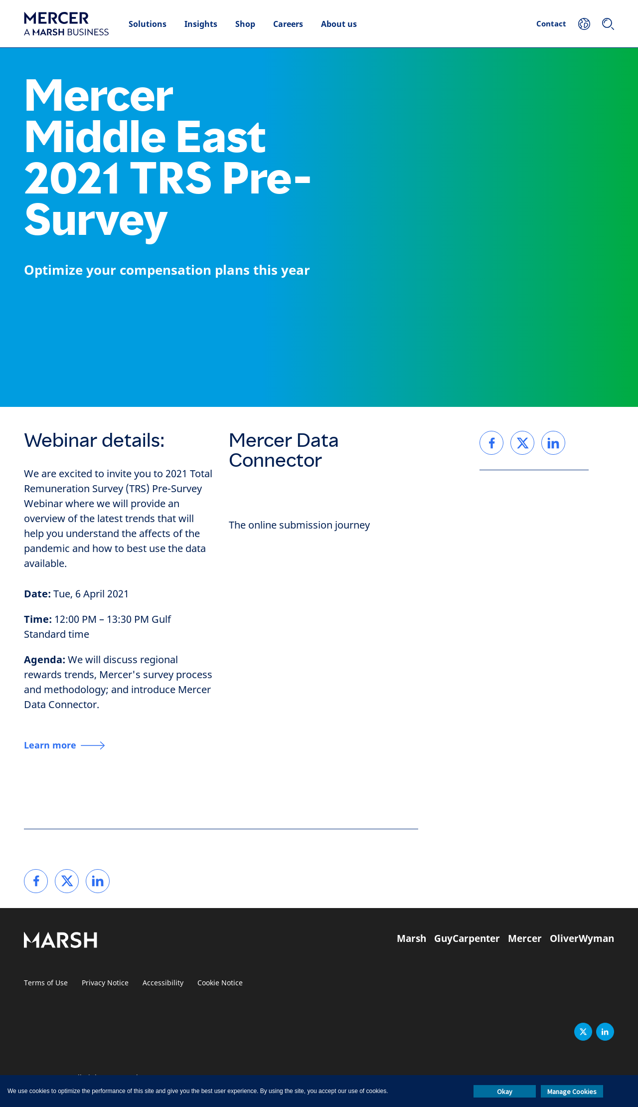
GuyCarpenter (467, 938)
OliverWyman (582, 938)
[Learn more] (64, 745)
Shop (245, 23)
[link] (35, 881)
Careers (288, 23)
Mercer (525, 938)
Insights (200, 23)
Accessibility (163, 983)
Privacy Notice (105, 983)
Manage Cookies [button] (572, 1091)
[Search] (608, 24)
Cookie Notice (220, 983)
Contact (551, 23)
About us (339, 23)
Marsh (411, 938)
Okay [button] (504, 1091)
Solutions (147, 23)
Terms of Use (46, 983)
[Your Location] (584, 24)
